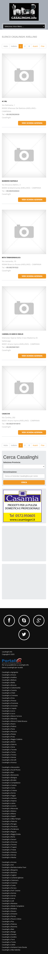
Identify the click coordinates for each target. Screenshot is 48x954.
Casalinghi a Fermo (9, 793)
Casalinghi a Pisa (8, 921)
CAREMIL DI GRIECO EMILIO (12, 334)
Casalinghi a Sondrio (9, 937)
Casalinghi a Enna (8, 698)
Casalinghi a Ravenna (9, 927)
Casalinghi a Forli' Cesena (11, 890)
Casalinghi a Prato (8, 737)
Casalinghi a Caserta (9, 690)
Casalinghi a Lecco (8, 711)
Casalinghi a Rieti (8, 929)
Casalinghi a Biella (8, 682)
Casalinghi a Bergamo (10, 870)
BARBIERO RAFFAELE (10, 181)
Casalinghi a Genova (9, 798)
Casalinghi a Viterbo (9, 857)
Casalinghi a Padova (9, 726)
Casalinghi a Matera (9, 811)
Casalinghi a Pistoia (9, 734)
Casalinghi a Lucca (8, 713)
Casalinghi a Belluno (9, 680)
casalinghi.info (7, 652)
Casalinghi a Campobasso (11, 783)
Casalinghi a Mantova (9, 903)
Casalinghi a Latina (8, 803)
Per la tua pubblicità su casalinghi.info (15, 665)
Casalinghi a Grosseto (10, 706)
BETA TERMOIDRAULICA (11, 257)
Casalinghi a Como (8, 788)
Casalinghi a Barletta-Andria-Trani (14, 867)
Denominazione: (10, 472)
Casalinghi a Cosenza (9, 883)
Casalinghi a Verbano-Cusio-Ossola (14, 947)
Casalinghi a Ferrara (9, 888)
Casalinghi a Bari (8, 772)
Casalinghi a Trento (9, 942)
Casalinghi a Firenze (9, 700)
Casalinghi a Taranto (9, 749)
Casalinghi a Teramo (9, 844)
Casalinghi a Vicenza (9, 762)
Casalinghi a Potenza (9, 924)
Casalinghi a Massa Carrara (12, 716)
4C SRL (4, 101)
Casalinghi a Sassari (9, 839)
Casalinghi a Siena (8, 747)
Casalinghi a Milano (9, 814)
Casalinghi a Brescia (9, 685)
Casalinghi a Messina (9, 719)
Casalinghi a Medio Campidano (13, 906)
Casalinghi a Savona (9, 934)
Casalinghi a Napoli (9, 816)
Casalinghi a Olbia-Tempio (11, 819)
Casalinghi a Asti (8, 865)
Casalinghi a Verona (9, 855)
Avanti (35, 46)
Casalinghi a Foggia (9, 795)
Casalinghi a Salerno (9, 744)
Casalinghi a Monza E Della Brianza (14, 721)
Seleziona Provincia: (12, 462)
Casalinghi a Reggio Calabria (12, 739)
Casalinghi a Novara (9, 911)
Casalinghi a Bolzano (9, 872)
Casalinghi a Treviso (9, 755)
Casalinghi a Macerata (10, 808)
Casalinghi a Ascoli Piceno (11, 770)
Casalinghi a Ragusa (9, 832)
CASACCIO (6, 414)
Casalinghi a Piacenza (9, 826)
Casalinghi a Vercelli (9, 760)
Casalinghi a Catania (9, 785)
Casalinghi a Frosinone (10, 703)
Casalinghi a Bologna (9, 777)
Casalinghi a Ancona (9, 862)
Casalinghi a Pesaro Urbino (11, 919)
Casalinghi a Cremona (10, 695)
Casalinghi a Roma (8, 837)
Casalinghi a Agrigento (10, 672)
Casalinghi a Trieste (9, 850)
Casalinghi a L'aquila (9, 708)
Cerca (24, 482)
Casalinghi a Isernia (9, 896)
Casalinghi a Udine (8, 945)
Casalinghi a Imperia (9, 801)
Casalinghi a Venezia (9, 852)
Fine (42, 46)
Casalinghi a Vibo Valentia (11, 950)
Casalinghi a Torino (9, 752)
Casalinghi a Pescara (9, 731)
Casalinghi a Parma (9, 916)
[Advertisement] (22, 543)
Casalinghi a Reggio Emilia (11, 834)
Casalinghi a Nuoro (8, 724)
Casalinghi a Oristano (9, 914)
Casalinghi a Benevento (10, 775)
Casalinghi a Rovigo (9, 932)
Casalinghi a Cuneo (9, 885)
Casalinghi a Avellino (9, 677)
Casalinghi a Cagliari (9, 875)
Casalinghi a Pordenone (10, 829)
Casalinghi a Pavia (8, 729)
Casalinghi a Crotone (9, 790)
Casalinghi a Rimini (8, 742)
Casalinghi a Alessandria (10, 767)
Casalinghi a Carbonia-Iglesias (12, 878)
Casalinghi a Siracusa (9, 842)
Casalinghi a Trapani (9, 847)
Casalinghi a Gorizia (9, 893)
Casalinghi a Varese (9, 757)
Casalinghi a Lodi (8, 901)
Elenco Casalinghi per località (12, 667)
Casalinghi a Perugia (9, 824)
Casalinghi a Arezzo (9, 675)
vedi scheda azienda (32, 123)
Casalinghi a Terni (8, 939)
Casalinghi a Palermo (9, 821)
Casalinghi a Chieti (8, 693)
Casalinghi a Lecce (8, 898)
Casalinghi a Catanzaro (10, 880)
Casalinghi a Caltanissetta (11, 688)
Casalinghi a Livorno (9, 806)
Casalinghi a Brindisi (9, 780)
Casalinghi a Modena (9, 908)
